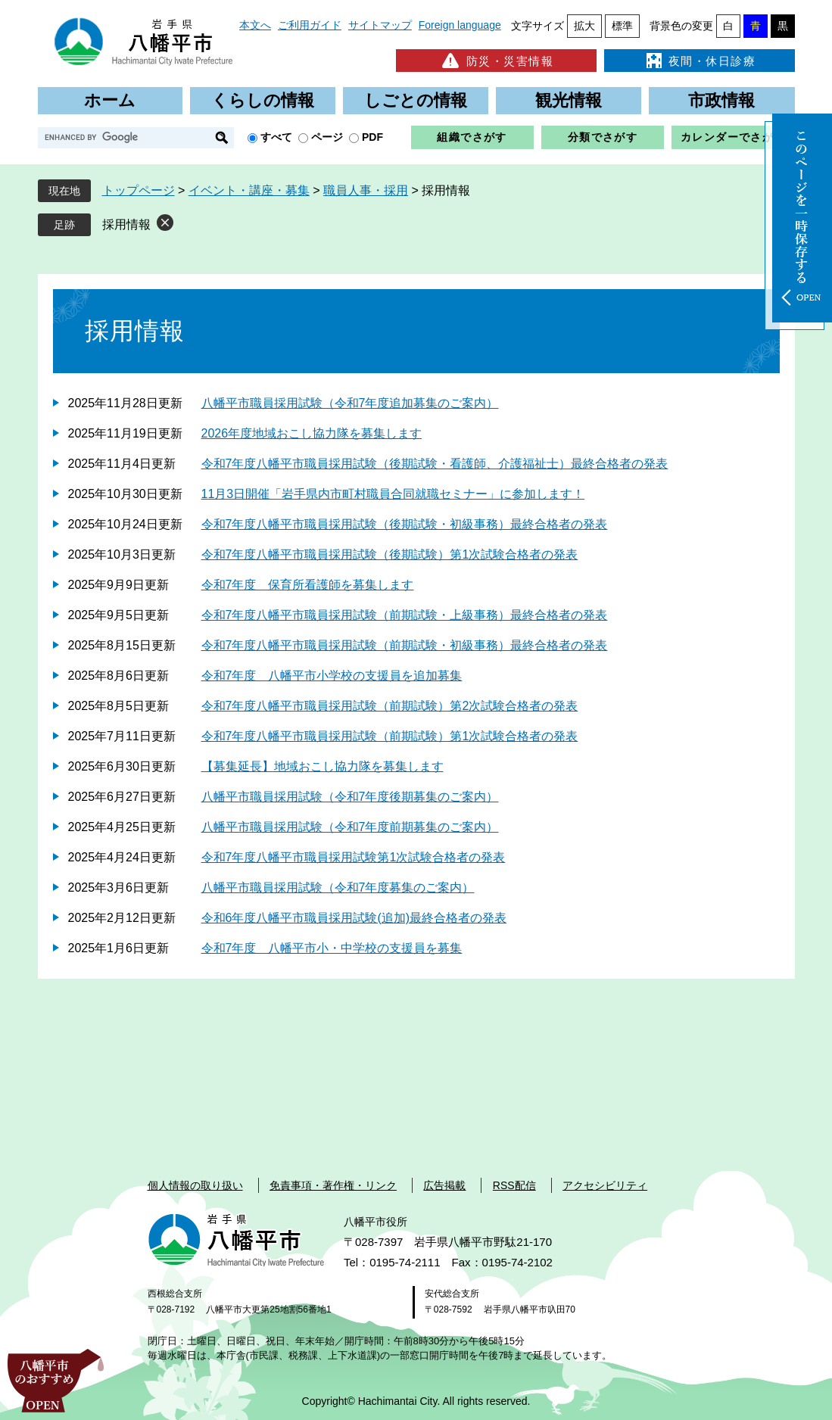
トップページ (138, 190)
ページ (327, 137)
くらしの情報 (262, 100)
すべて (276, 137)
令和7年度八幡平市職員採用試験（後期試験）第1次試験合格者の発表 (389, 554)
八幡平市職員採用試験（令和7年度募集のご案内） (338, 887)
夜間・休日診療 (699, 60)
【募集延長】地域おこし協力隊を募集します (322, 766)
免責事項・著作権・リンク (333, 1185)
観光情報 (568, 100)
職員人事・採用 (365, 190)
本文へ (255, 25)
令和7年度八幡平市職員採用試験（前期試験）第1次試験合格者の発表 (389, 736)
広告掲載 (444, 1185)
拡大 (584, 26)
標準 (622, 26)
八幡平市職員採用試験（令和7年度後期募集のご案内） (350, 796)
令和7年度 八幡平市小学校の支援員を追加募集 (332, 675)
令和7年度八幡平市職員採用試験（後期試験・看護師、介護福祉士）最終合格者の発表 (434, 463)
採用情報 (126, 224)
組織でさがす (471, 137)
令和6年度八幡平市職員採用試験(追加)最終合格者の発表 (354, 917)
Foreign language (460, 25)
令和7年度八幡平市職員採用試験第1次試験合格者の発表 (353, 857)
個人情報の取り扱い (195, 1185)
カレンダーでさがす (733, 137)
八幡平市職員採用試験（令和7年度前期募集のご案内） (350, 827)
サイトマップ (380, 25)
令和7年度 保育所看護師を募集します (307, 584)
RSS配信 (514, 1185)
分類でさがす (602, 137)
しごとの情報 (415, 100)
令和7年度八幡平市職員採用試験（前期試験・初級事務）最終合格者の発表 (404, 645)
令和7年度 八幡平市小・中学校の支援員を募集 (332, 948)
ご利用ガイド (309, 25)
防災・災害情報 (496, 60)
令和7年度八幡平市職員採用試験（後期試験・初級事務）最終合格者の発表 (404, 524)
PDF (372, 137)
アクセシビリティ (604, 1185)
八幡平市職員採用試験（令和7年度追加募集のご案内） (350, 403)
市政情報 (721, 100)
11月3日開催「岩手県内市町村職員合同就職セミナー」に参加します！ (393, 493)
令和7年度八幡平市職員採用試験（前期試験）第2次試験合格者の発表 (389, 705)
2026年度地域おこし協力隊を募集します (311, 433)
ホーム (110, 100)
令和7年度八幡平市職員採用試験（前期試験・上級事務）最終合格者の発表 (404, 615)
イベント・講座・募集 (249, 190)
